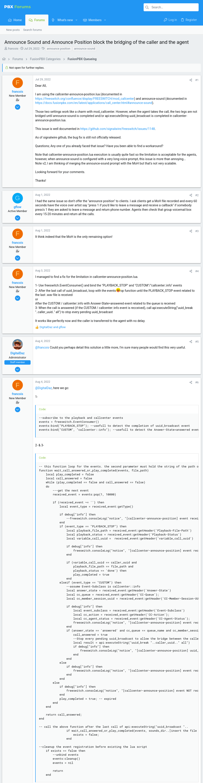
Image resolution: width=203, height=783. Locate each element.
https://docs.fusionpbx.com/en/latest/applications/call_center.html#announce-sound (95, 103)
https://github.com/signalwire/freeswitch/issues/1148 (119, 129)
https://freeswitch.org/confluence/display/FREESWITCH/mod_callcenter (86, 98)
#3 (194, 235)
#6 (194, 386)
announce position (58, 48)
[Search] (171, 7)
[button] (76, 20)
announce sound (84, 48)
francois (13, 48)
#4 (194, 275)
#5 (194, 346)
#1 (194, 80)
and (55, 331)
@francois (44, 351)
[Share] (189, 80)
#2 (194, 199)
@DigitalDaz (45, 392)
